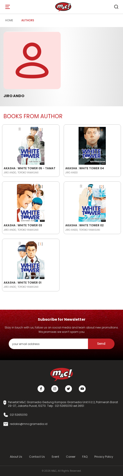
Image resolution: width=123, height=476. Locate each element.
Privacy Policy (103, 457)
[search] (116, 6)
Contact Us (37, 457)
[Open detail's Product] (30, 145)
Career (70, 457)
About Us (16, 457)
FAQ (84, 457)
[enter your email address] (48, 344)
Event (55, 457)
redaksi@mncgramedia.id (28, 424)
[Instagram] (54, 388)
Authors (27, 20)
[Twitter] (68, 388)
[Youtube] (82, 388)
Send (101, 343)
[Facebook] (41, 388)
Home (9, 20)
